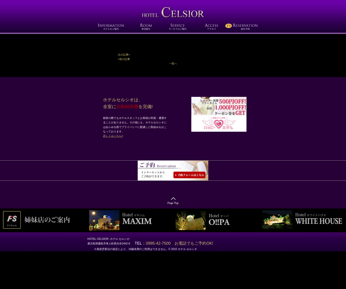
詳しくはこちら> (113, 135)
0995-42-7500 (160, 243)
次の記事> (124, 54)
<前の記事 (124, 59)
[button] (173, 55)
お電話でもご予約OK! (194, 243)
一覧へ (173, 63)
